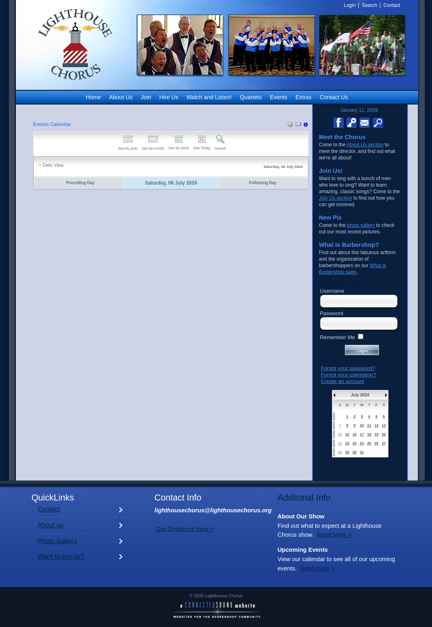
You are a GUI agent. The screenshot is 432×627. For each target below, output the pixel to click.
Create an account (342, 381)
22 (347, 443)
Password (331, 313)
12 (376, 425)
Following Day (263, 183)
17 (362, 434)
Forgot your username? (348, 375)
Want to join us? (61, 556)
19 (376, 434)
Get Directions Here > (184, 529)
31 (362, 452)
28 (340, 452)
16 (354, 434)
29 (347, 452)
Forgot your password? (348, 368)
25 (369, 443)
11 (369, 425)
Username (332, 291)
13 (384, 425)
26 (376, 443)
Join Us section (335, 198)
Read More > (334, 534)
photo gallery (361, 225)
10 (362, 425)
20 (384, 434)
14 (340, 434)
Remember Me (337, 337)
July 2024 (360, 395)
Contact (49, 509)
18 (369, 434)
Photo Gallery (57, 541)
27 (384, 443)
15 (347, 434)
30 (354, 452)
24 (362, 443)
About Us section (365, 145)
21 (340, 443)
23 (354, 443)
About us (50, 525)
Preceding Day (80, 183)
